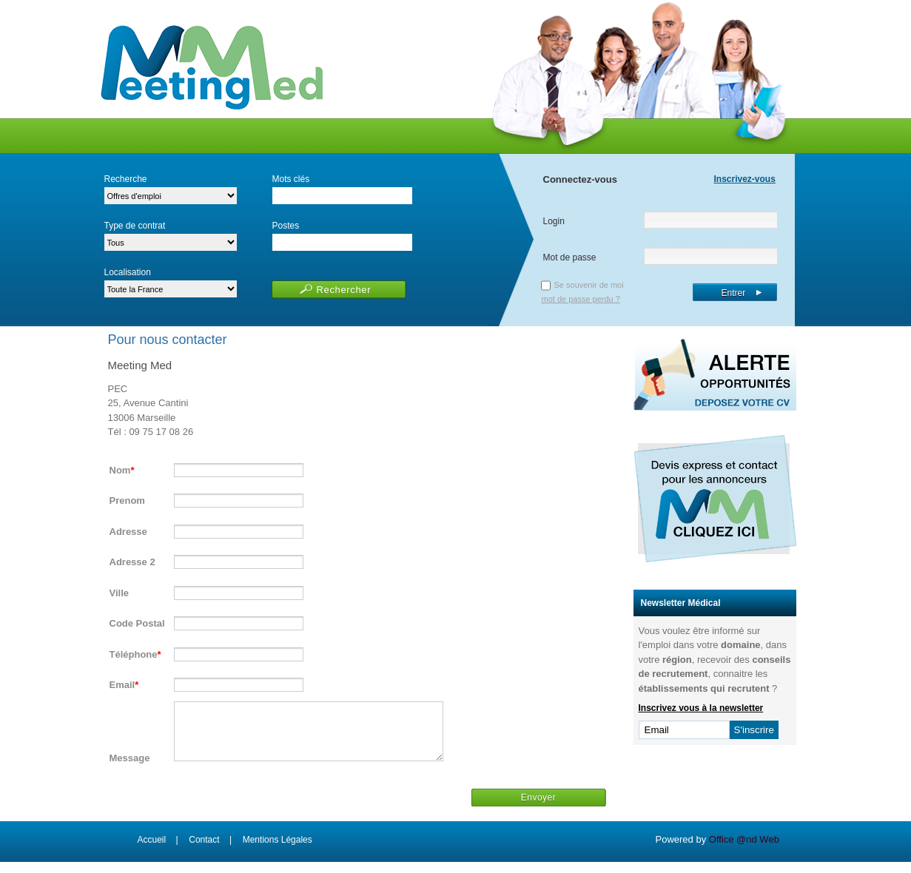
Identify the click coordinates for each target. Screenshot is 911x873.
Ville (120, 593)
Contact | (210, 851)
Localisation (127, 272)
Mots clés (291, 179)
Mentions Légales (277, 851)
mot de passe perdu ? (581, 298)
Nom (120, 470)
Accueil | (158, 851)
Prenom (127, 500)
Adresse (128, 531)
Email (122, 684)
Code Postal (137, 623)
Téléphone (134, 654)
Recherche (125, 179)
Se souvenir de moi (589, 284)
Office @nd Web (744, 850)
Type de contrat (135, 225)
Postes (286, 225)
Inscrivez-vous (745, 179)
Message (130, 769)
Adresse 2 (132, 561)
